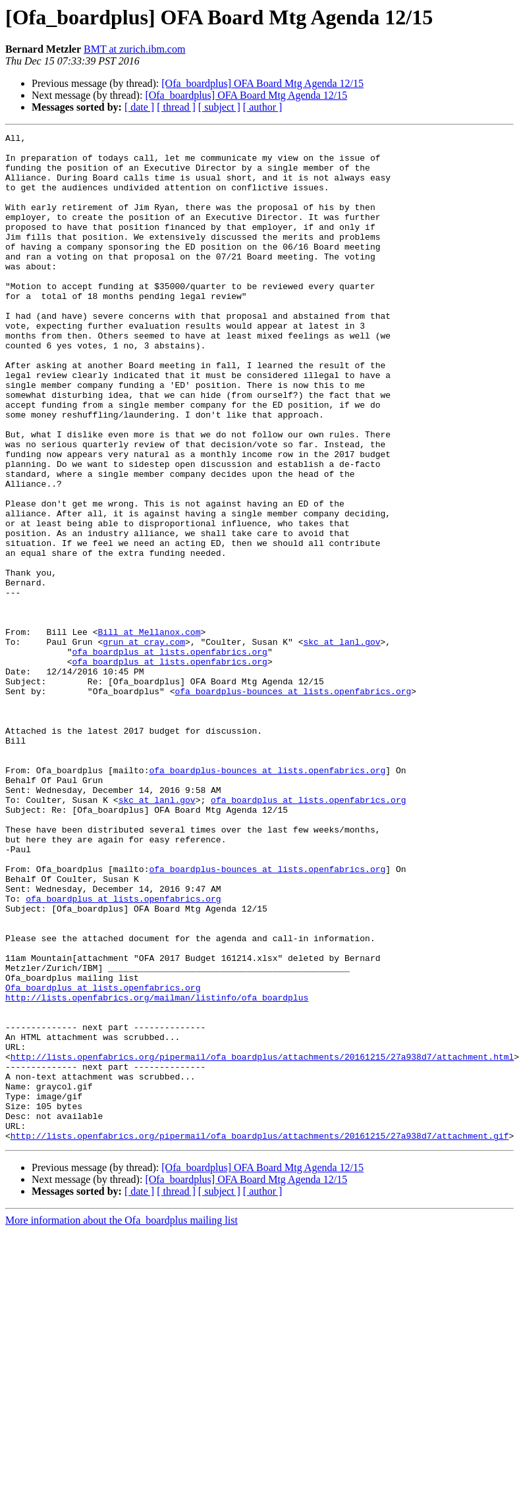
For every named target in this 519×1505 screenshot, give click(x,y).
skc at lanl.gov (341, 744)
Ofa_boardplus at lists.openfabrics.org (102, 1159)
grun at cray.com (144, 744)
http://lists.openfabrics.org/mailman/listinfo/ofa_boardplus (156, 1171)
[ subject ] (219, 107)
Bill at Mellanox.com (148, 732)
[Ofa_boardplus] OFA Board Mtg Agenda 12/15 (262, 83)
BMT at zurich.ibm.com (134, 49)
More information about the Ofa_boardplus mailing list (121, 1421)
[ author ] (263, 107)
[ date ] (139, 107)
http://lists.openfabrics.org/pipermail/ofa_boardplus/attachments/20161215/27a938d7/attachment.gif (260, 1337)
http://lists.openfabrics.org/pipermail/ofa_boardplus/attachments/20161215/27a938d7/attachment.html (262, 1242)
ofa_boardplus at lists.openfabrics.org (169, 756)
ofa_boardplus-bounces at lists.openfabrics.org (293, 803)
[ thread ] (176, 107)
